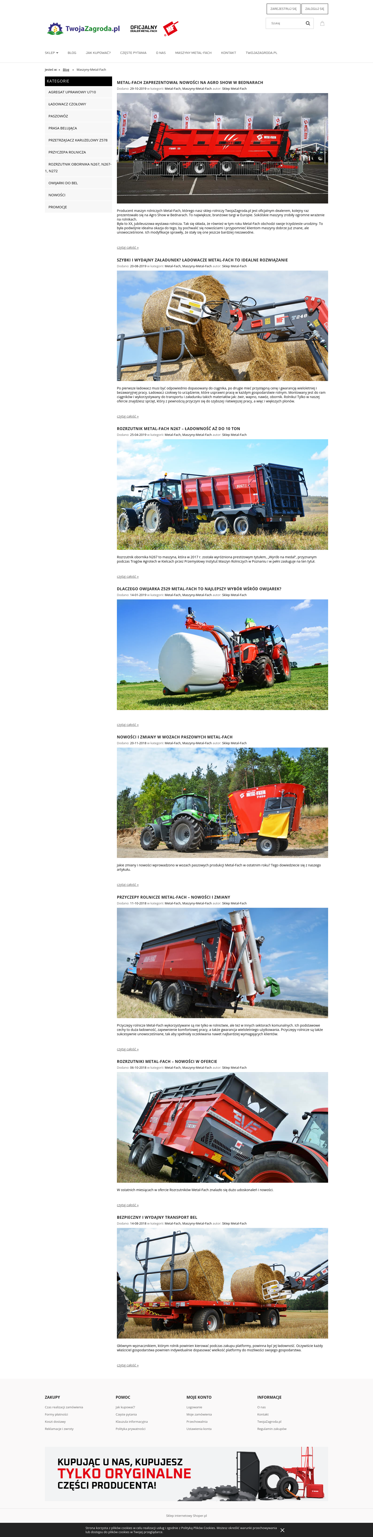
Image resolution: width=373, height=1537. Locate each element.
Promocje (57, 206)
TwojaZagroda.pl (269, 1421)
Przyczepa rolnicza (67, 152)
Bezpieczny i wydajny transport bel (157, 1217)
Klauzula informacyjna (132, 1421)
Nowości (56, 194)
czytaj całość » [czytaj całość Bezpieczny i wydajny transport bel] (128, 1365)
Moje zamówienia (199, 1414)
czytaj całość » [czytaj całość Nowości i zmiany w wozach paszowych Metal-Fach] (128, 885)
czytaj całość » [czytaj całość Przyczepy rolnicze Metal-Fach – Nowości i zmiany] (128, 1049)
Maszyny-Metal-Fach (197, 88)
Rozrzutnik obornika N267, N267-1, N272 (78, 167)
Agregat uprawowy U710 (72, 91)
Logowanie (194, 1407)
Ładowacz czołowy (67, 104)
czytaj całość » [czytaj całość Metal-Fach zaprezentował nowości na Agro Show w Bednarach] (128, 247)
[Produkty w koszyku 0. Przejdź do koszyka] (323, 23)
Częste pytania (126, 1414)
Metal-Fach (172, 88)
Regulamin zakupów (272, 1429)
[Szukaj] (307, 23)
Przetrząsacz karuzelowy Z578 (78, 140)
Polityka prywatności (130, 1429)
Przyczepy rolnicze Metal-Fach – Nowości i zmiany (173, 897)
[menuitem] (56, 53)
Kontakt (263, 1414)
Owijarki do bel (63, 182)
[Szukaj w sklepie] (285, 23)
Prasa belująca (62, 128)
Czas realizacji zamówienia (64, 1407)
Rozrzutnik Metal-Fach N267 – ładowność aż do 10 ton (178, 428)
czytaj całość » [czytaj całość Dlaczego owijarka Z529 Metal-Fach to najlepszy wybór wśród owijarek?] (128, 725)
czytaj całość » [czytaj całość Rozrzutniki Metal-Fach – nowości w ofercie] (128, 1205)
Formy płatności (56, 1414)
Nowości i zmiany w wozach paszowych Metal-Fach (175, 737)
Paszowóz (58, 116)
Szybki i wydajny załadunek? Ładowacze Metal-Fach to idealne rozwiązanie (202, 260)
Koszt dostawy (55, 1421)
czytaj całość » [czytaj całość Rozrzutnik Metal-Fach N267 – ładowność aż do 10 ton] (128, 576)
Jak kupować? (125, 1407)
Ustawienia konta (199, 1429)
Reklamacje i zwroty (59, 1429)
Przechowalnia (197, 1421)
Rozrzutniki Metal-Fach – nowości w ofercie (167, 1061)
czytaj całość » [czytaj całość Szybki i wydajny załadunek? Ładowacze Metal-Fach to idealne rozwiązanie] (128, 416)
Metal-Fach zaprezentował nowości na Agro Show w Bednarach (190, 82)
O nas (261, 1407)
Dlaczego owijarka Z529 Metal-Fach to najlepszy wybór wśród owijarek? (199, 588)
